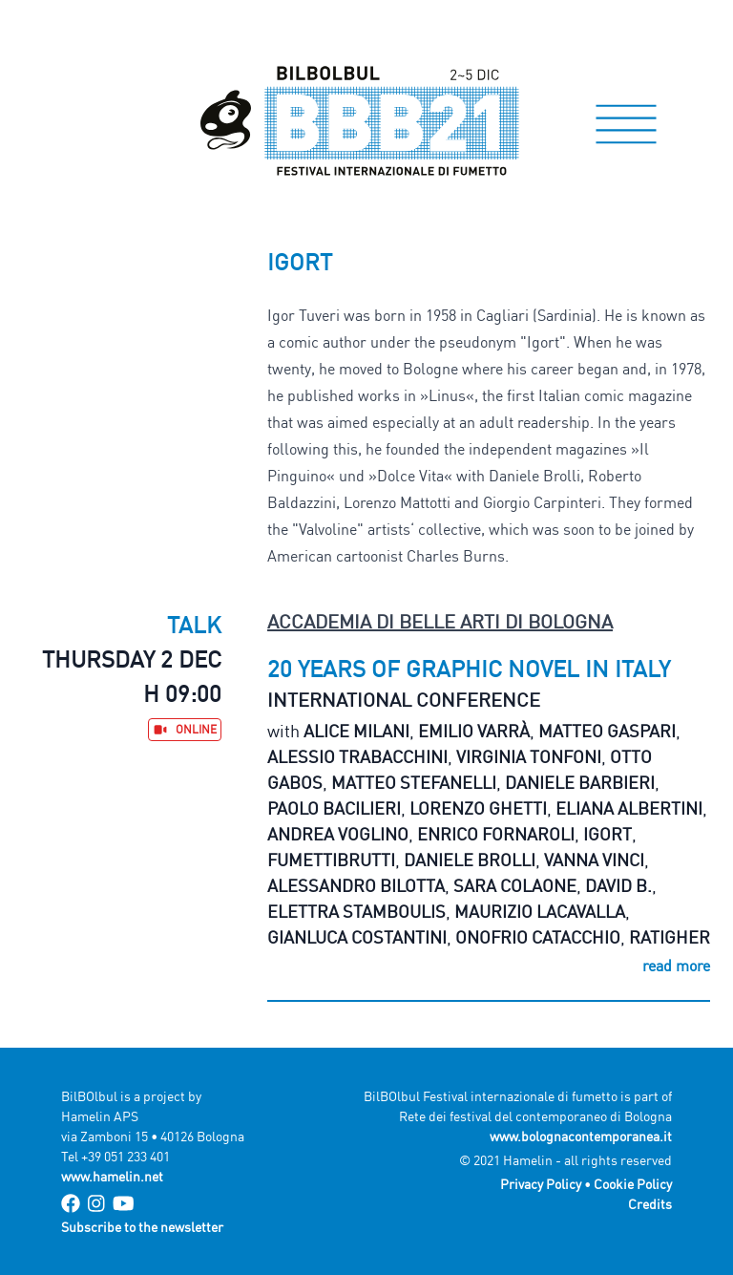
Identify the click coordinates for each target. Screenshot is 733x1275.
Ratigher (669, 936)
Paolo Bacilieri (334, 807)
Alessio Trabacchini (357, 756)
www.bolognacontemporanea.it (581, 1136)
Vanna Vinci (594, 859)
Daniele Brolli (469, 859)
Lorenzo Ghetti (478, 807)
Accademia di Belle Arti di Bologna (440, 621)
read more (676, 965)
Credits (650, 1204)
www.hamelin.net (112, 1176)
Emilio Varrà (474, 730)
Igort (607, 833)
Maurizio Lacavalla (539, 911)
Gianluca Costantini (357, 936)
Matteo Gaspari (607, 730)
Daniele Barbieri (580, 782)
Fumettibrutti (331, 859)
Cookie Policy (633, 1184)
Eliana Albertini (628, 807)
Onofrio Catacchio (537, 936)
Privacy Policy (540, 1184)
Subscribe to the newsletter (142, 1227)
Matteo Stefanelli (413, 782)
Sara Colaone (514, 885)
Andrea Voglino (337, 833)
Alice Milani (356, 730)
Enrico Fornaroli (496, 833)
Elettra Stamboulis (356, 911)
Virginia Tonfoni (528, 756)
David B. (618, 885)
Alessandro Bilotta (356, 885)
